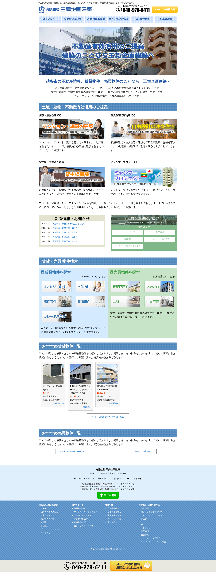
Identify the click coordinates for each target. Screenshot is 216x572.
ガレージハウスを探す (83, 526)
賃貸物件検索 (80, 508)
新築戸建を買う (114, 512)
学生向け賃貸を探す (82, 515)
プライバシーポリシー (50, 529)
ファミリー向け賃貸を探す (85, 512)
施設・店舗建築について (151, 512)
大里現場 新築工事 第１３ (65, 241)
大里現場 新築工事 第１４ (65, 237)
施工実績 (145, 519)
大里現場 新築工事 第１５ (65, 232)
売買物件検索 (113, 508)
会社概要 (44, 526)
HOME (44, 508)
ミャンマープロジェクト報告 (127, 246)
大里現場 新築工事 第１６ (65, 228)
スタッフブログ (128, 232)
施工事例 (160, 232)
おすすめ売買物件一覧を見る (72, 451)
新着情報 (128, 239)
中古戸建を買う (114, 515)
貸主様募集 (45, 515)
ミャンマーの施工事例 (160, 239)
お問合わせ (45, 522)
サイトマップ (46, 533)
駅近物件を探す (81, 519)
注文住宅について (148, 508)
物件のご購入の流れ (143, 451)
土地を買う (112, 522)
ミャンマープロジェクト (151, 515)
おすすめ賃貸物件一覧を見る (108, 416)
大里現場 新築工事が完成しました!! (68, 224)
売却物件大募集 (47, 519)
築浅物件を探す (81, 522)
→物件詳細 (59, 403)
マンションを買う (115, 519)
